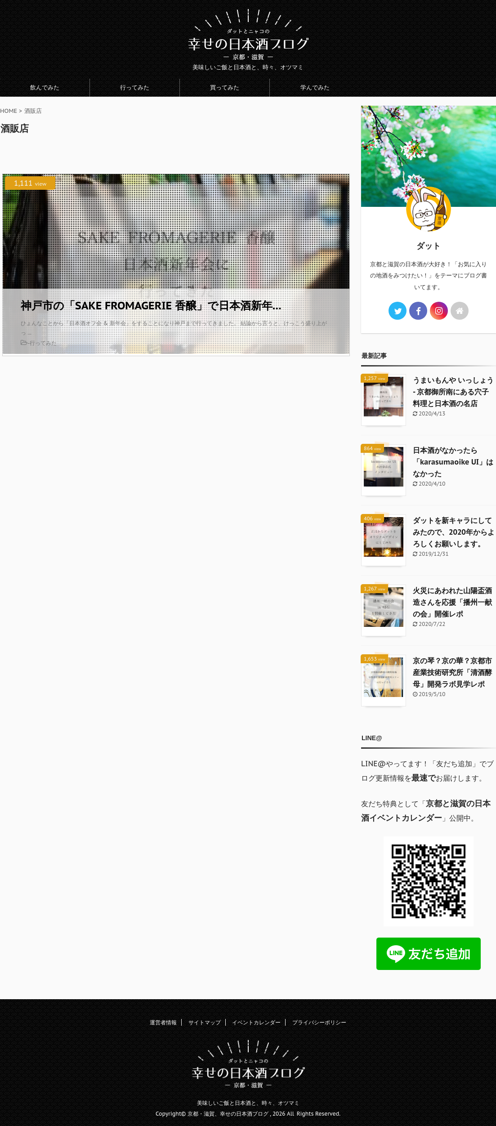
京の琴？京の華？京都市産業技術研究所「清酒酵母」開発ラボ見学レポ (452, 672)
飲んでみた (44, 87)
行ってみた (134, 87)
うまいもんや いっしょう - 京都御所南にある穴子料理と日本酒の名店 (453, 391)
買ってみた (224, 87)
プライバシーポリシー (319, 1022)
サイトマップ (204, 1022)
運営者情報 (163, 1022)
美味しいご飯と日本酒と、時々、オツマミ (248, 1102)
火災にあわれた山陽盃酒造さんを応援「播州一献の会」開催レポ (452, 602)
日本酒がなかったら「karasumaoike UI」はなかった (453, 462)
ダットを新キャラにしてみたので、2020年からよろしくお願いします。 (454, 532)
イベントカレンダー (256, 1022)
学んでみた (315, 87)
